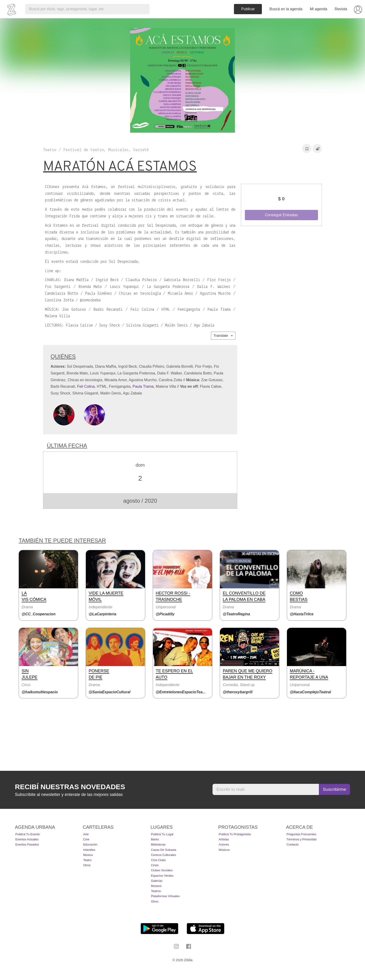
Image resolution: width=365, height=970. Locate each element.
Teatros (156, 891)
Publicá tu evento (27, 834)
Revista (341, 9)
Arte (86, 834)
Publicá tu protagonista (235, 834)
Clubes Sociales (161, 870)
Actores (224, 844)
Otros (87, 865)
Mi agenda (318, 9)
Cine (86, 839)
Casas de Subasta (163, 850)
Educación (90, 844)
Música (88, 855)
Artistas (224, 839)
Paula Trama (143, 386)
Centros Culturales (163, 855)
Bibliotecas (158, 844)
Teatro (87, 860)
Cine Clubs (158, 860)
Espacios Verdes (162, 875)
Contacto (293, 844)
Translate (223, 335)
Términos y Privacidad (302, 839)
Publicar (248, 9)
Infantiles (89, 850)
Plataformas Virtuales (165, 896)
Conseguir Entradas (281, 215)
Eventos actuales (27, 839)
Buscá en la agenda (285, 9)
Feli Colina (86, 386)
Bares (155, 839)
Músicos (224, 850)
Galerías (156, 880)
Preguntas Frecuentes (301, 834)
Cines (155, 865)
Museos (156, 886)
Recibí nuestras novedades (70, 787)
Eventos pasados (27, 844)
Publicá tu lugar (162, 834)
